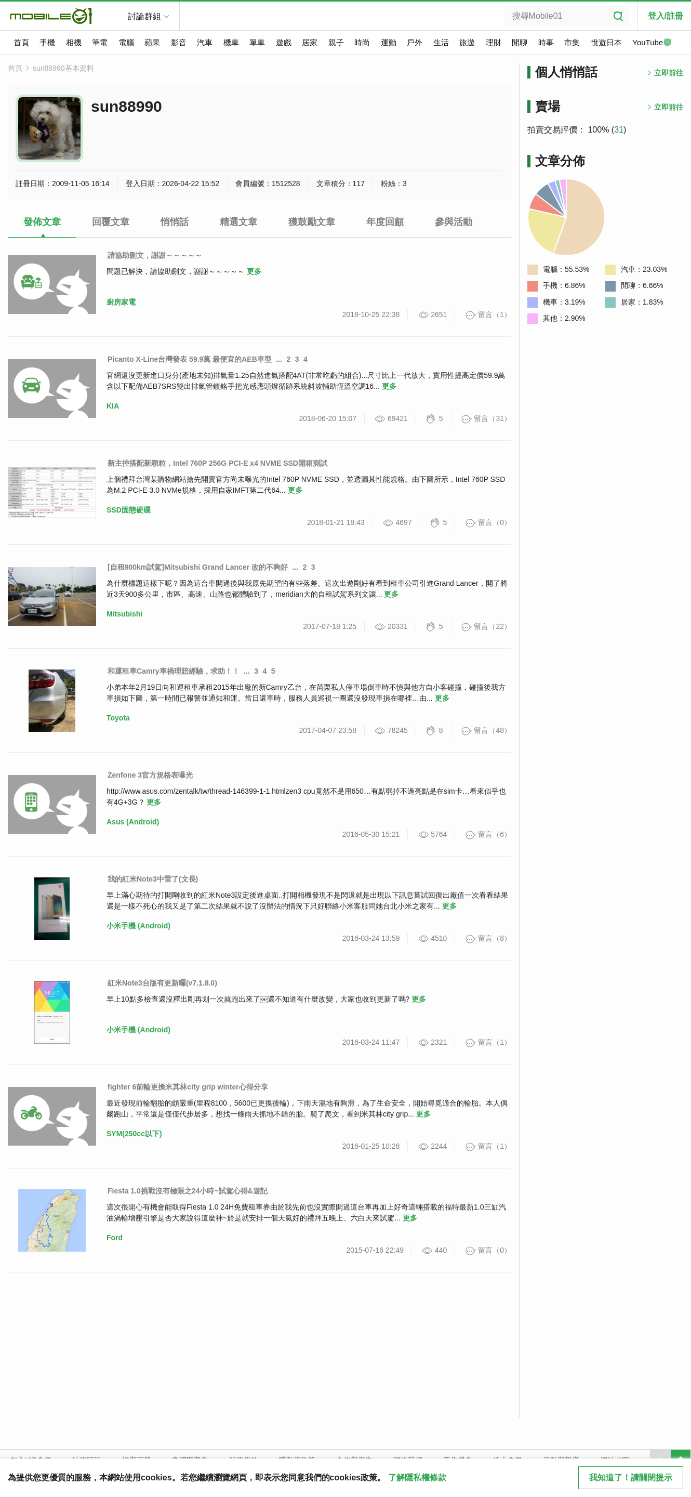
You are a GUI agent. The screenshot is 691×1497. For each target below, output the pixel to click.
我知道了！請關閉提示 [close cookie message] (630, 1477)
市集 (572, 42)
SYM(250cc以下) (134, 1134)
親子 (336, 42)
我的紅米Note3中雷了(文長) (153, 879)
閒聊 (519, 42)
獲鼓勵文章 (311, 222)
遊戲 (283, 42)
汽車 (204, 42)
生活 (441, 42)
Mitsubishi (124, 614)
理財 (493, 42)
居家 (309, 42)
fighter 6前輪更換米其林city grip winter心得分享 (188, 1087)
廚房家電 (121, 302)
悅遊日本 (606, 42)
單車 (257, 42)
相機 (74, 42)
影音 (179, 42)
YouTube (652, 43)
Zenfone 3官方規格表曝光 (150, 775)
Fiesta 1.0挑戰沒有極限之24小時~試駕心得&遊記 (188, 1191)
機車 (231, 42)
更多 (254, 271)
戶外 (414, 42)
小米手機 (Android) (138, 926)
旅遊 (467, 42)
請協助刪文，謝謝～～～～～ (155, 255)
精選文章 (238, 222)
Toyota (118, 718)
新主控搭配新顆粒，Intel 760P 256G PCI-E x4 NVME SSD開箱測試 (217, 463)
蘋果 (152, 42)
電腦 (126, 42)
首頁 (21, 42)
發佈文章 (42, 222)
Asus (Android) (133, 822)
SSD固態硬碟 (129, 510)
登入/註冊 (665, 15)
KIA (113, 406)
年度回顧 (385, 222)
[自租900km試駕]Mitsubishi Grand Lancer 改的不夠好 (198, 567)
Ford (115, 1237)
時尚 (362, 42)
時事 (546, 42)
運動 (388, 42)
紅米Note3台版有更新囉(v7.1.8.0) (162, 983)
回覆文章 (110, 222)
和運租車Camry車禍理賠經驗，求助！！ (174, 671)
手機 (47, 42)
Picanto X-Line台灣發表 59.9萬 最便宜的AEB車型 (190, 359)
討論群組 (144, 16)
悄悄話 (175, 222)
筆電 (100, 42)
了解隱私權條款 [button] (417, 1477)
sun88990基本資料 (63, 68)
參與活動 (453, 222)
